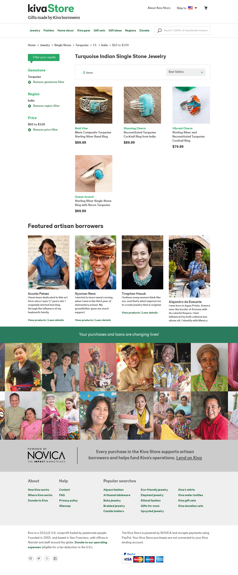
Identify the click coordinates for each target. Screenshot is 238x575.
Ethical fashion (151, 500)
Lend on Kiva (189, 458)
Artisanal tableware (116, 495)
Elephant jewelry (152, 495)
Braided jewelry (114, 506)
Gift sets (99, 30)
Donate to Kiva (38, 500)
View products (37, 320)
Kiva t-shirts (186, 489)
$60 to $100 (36, 124)
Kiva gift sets (187, 500)
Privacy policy (68, 500)
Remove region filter (44, 106)
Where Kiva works (40, 495)
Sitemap (65, 506)
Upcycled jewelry (152, 511)
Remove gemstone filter (46, 82)
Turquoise (34, 77)
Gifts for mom (150, 506)
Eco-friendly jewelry (154, 489)
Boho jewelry (112, 500)
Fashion (49, 30)
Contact (64, 489)
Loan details (56, 320)
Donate (144, 30)
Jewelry (35, 30)
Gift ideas (115, 30)
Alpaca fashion (113, 489)
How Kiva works (38, 489)
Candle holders (113, 511)
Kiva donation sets (190, 506)
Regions (130, 30)
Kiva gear (83, 30)
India (31, 100)
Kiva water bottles (190, 495)
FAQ (62, 495)
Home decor (65, 30)
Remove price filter (43, 129)
